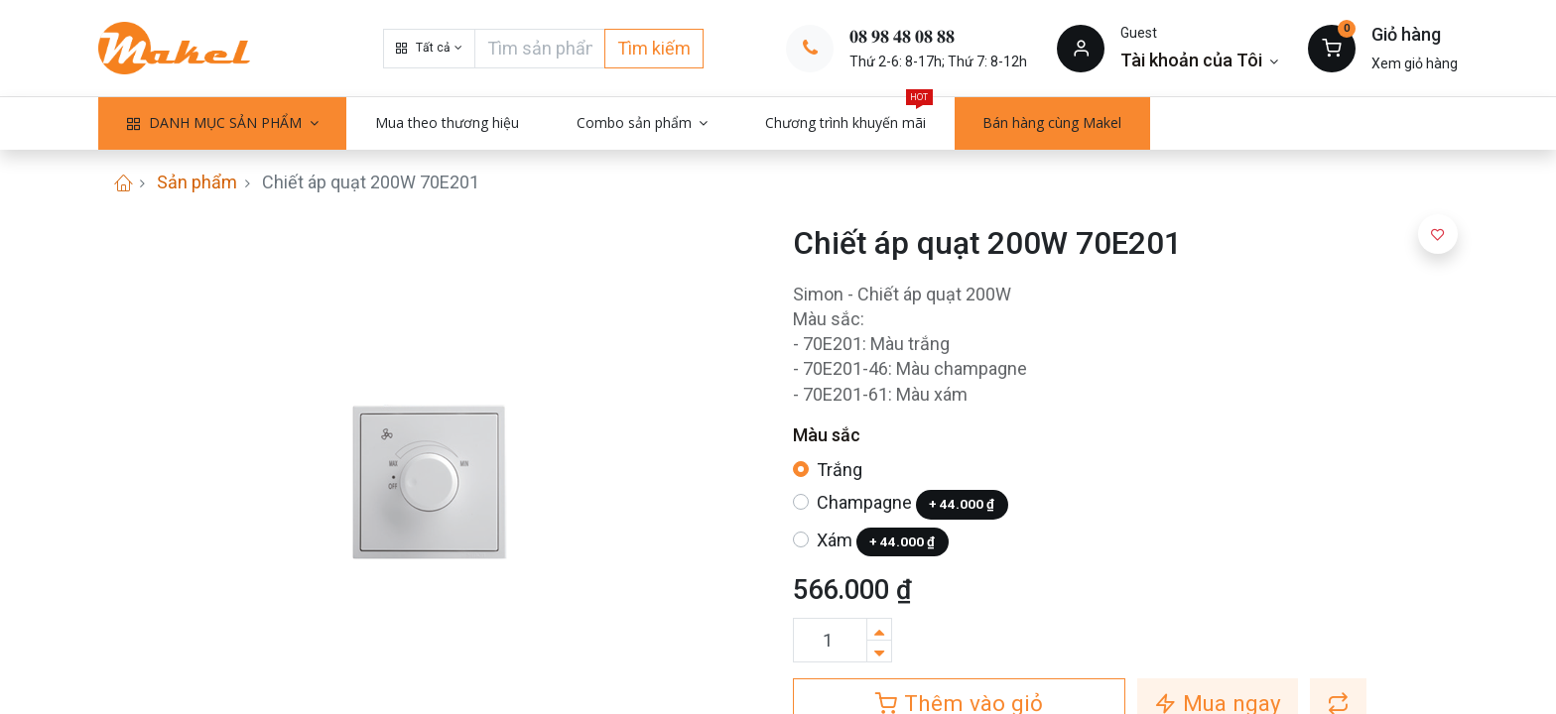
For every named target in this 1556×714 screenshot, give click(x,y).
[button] (428, 48)
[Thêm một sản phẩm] (879, 629)
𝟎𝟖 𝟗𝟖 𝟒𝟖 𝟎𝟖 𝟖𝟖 (902, 36)
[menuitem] (447, 123)
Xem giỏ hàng (1414, 63)
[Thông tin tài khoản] (1199, 60)
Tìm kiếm (654, 48)
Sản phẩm (197, 182)
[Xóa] (879, 651)
